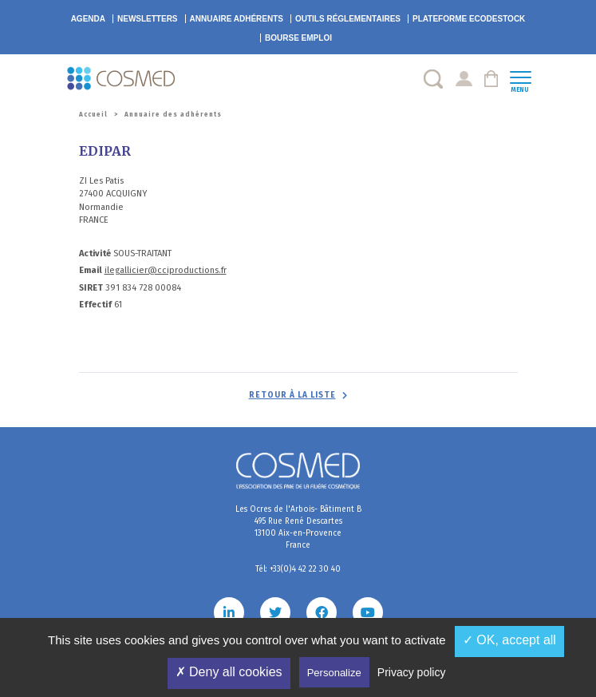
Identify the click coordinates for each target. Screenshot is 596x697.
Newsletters (147, 18)
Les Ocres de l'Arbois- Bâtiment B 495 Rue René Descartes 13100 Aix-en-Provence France (298, 527)
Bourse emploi (298, 38)
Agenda (88, 18)
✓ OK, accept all (509, 640)
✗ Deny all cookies (229, 672)
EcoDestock (468, 18)
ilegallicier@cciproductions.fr (166, 270)
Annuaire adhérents (236, 18)
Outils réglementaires (348, 18)
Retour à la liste (292, 395)
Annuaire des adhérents (173, 114)
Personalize (334, 673)
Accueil (93, 114)
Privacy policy (411, 672)
